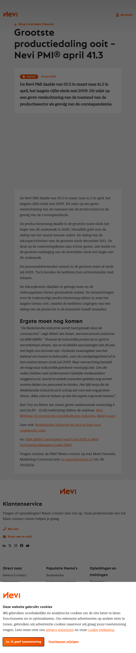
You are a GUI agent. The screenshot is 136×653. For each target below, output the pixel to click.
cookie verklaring (101, 630)
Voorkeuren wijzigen (63, 641)
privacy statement (60, 630)
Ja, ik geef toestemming (23, 641)
